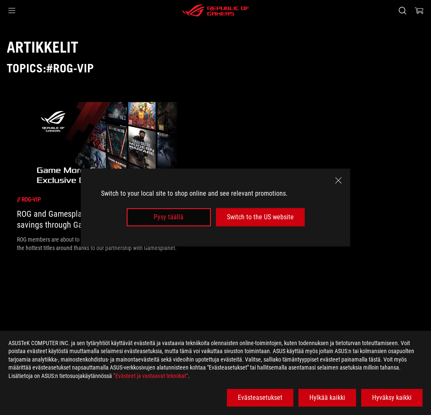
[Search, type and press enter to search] (402, 10)
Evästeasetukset (260, 398)
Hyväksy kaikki (392, 398)
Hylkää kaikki (327, 398)
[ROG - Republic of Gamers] (215, 10)
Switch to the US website (260, 217)
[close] (338, 181)
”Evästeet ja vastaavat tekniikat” (150, 375)
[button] (12, 10)
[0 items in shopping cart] (419, 10)
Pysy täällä (169, 217)
